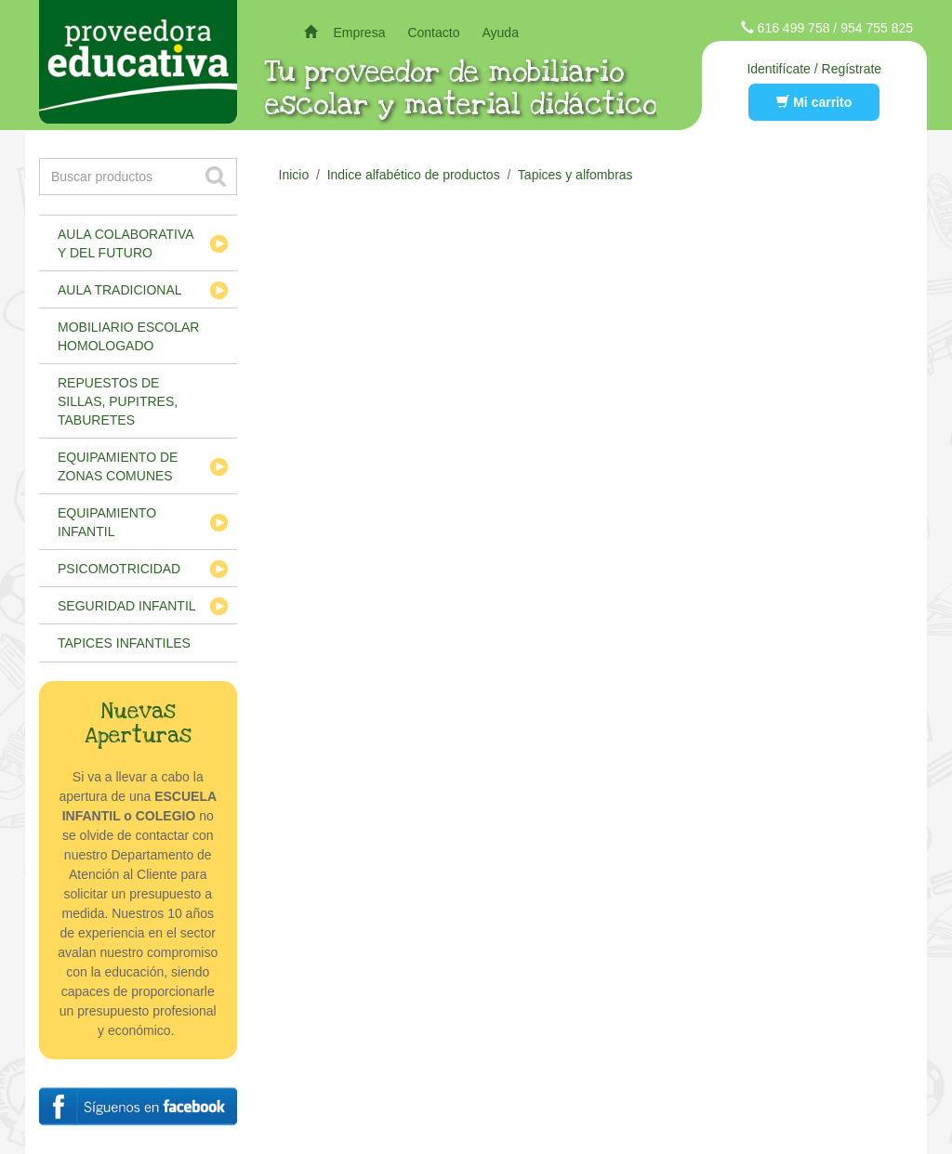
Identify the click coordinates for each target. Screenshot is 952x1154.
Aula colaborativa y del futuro (126, 243)
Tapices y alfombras (575, 174)
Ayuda (500, 32)
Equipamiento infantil (107, 522)
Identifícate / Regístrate (814, 68)
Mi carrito (814, 102)
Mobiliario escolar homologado (128, 336)
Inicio (294, 174)
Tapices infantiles (124, 643)
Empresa (359, 32)
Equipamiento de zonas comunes (118, 466)
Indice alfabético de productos (413, 174)
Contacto (433, 32)
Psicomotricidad (119, 568)
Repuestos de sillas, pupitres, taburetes (118, 401)
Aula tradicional (120, 289)
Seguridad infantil (127, 605)
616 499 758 (794, 27)
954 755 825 (876, 27)
